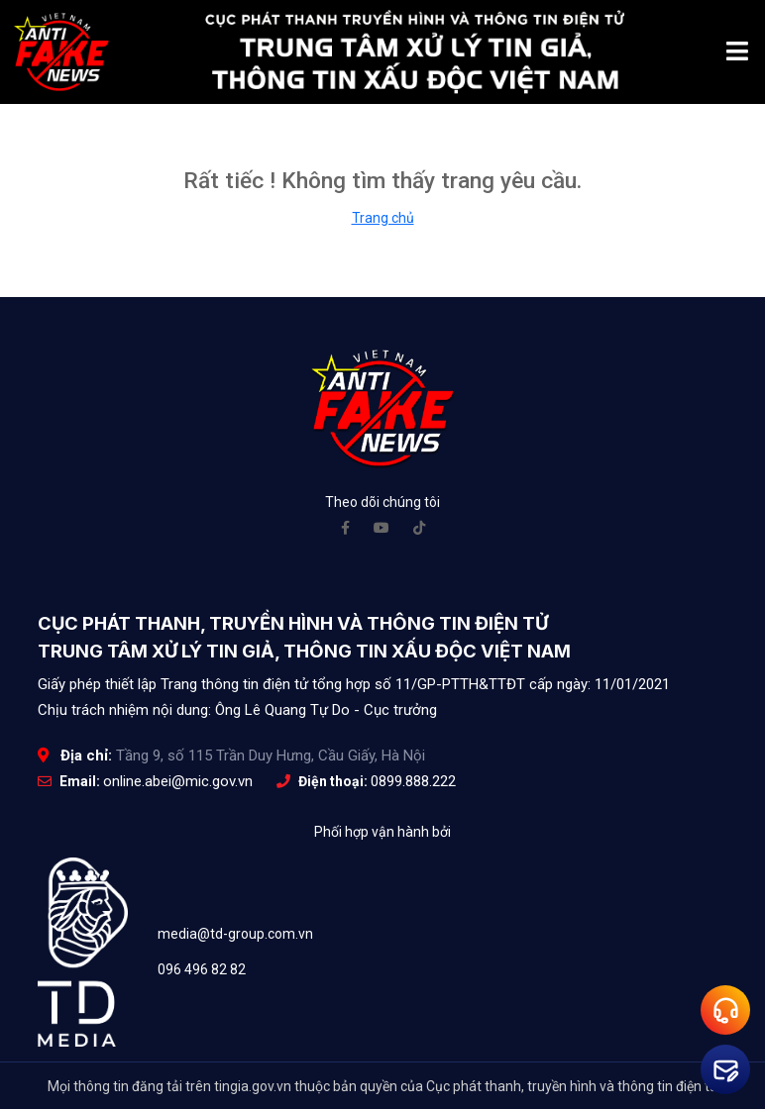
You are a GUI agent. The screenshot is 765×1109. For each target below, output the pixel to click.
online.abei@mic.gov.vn (178, 781)
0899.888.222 (413, 781)
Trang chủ (383, 218)
